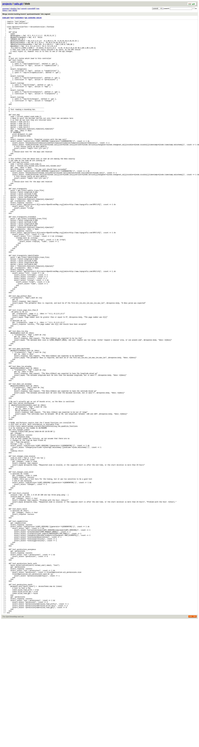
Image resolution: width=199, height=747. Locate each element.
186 (4, 417)
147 (4, 334)
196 (4, 438)
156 (4, 353)
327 (4, 718)
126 (4, 289)
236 (4, 524)
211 (4, 470)
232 (4, 515)
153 (4, 347)
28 (4, 79)
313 (4, 688)
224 (4, 498)
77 (4, 184)
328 (4, 720)
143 (4, 325)
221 (4, 492)
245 (4, 543)
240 (4, 532)
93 (4, 218)
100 (4, 233)
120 (4, 276)
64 (4, 156)
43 (4, 111)
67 (4, 163)
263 (4, 582)
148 (4, 336)
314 (4, 691)
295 (4, 650)
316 (4, 695)
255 (4, 564)
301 (4, 663)
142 (4, 323)
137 (4, 312)
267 (4, 590)
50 (4, 126)
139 (4, 317)
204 (4, 456)
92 (4, 216)
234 (4, 520)
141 (4, 321)
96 (4, 225)
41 (4, 107)
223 (4, 496)
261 (4, 577)
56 (4, 139)
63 (4, 154)
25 (4, 73)
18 (4, 58)
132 (4, 302)
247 (4, 547)
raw (10, 10)
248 (4, 550)
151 (4, 342)
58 (4, 144)
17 (4, 56)
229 (4, 509)
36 (4, 97)
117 (4, 270)
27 (4, 77)
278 (4, 614)
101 (4, 235)
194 (4, 434)
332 (4, 729)
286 (4, 631)
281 (4, 620)
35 (4, 94)
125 (4, 287)
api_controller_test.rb (33, 18)
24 (4, 71)
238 (4, 528)
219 (4, 488)
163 (4, 368)
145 (4, 329)
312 (4, 686)
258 (4, 571)
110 (4, 255)
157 (4, 355)
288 (4, 635)
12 (4, 45)
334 (4, 733)
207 (4, 462)
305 (4, 671)
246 (4, 545)
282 (4, 622)
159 (4, 359)
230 (4, 511)
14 (4, 50)
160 (4, 361)
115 (4, 265)
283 (4, 624)
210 (4, 468)
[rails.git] (5, 18)
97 (4, 227)
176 (4, 396)
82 (4, 195)
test (12, 18)
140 (4, 319)
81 (4, 193)
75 (4, 180)
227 (4, 505)
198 (4, 443)
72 (4, 173)
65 (4, 158)
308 (4, 678)
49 (4, 124)
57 (4, 141)
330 (4, 725)
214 (4, 477)
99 (4, 231)
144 (4, 327)
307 (4, 676)
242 (4, 537)
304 (4, 669)
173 (4, 389)
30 (4, 84)
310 (4, 682)
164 (4, 370)
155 (4, 351)
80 (4, 191)
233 (4, 517)
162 (4, 366)
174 (4, 391)
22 (4, 67)
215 (4, 479)
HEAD (14, 10)
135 (4, 308)
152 (4, 344)
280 (4, 618)
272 (4, 601)
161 (4, 364)
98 (4, 229)
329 (4, 723)
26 (4, 75)
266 (4, 588)
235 (4, 522)
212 (4, 473)
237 (4, 526)
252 (4, 558)
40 (4, 105)
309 (4, 680)
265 (4, 586)
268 (4, 592)
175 (4, 394)
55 (4, 137)
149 (4, 338)
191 (4, 428)
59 (4, 146)
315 (4, 693)
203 (4, 453)
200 (4, 447)
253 (4, 560)
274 (4, 605)
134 (4, 306)
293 (4, 646)
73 (4, 176)
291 (4, 641)
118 (4, 272)
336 (4, 738)
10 (4, 41)
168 (4, 379)
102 (4, 238)
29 (4, 82)
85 (4, 201)
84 (4, 199)
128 (4, 293)
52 (4, 131)
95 (4, 223)
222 (4, 494)
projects (7, 3)
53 (4, 133)
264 (4, 584)
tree (38, 8)
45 (4, 116)
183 (4, 411)
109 (4, 253)
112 (4, 259)
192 (4, 430)
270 (4, 597)
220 (4, 490)
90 (4, 212)
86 (4, 203)
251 (4, 556)
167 (4, 376)
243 (4, 539)
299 (4, 659)
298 (4, 656)
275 (4, 607)
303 (4, 667)
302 (4, 665)
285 (4, 629)
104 (4, 242)
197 (4, 441)
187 (4, 419)
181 (4, 406)
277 (4, 611)
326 (4, 716)
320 (4, 703)
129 (4, 295)
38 (4, 101)
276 (4, 609)
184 (4, 413)
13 (4, 47)
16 (4, 54)
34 (4, 92)
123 (4, 282)
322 (4, 708)
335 (4, 735)
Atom (190, 743)
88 (4, 208)
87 (4, 206)
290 (4, 639)
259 (4, 573)
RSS (194, 743)
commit (23, 8)
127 (4, 291)
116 (4, 267)
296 (4, 652)
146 (4, 332)
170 (4, 383)
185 (4, 415)
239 (4, 530)
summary (5, 8)
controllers (19, 18)
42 (4, 109)
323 (4, 710)
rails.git (18, 3)
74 (4, 178)
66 (4, 161)
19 (4, 60)
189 (4, 423)
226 (4, 503)
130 (4, 297)
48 (4, 122)
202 (4, 451)
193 (4, 432)
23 (4, 69)
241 (4, 535)
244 (4, 541)
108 (4, 250)
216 (4, 481)
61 (4, 150)
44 (4, 114)
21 (4, 64)
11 (4, 43)
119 (4, 274)
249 (4, 552)
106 (4, 246)
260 (4, 575)
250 (4, 554)
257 (4, 569)
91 (4, 214)
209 (4, 466)
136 (4, 310)
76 (4, 182)
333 (4, 731)
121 (4, 278)
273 (4, 603)
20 (4, 62)
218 (4, 485)
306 (4, 673)
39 (4, 103)
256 (4, 567)
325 (4, 714)
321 (4, 706)
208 (4, 464)
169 (4, 381)
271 (4, 599)
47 (4, 120)
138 (4, 314)
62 (4, 152)
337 (4, 740)
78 (4, 186)
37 (4, 99)
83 (4, 197)
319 (4, 701)
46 (4, 118)
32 (4, 88)
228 (4, 507)
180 (4, 404)
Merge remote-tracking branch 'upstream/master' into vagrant (26, 14)
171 (4, 385)
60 (4, 148)
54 (4, 135)
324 (4, 712)
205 (4, 458)
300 (4, 661)
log (19, 8)
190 (4, 426)
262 (4, 579)
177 (4, 398)
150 (4, 340)
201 (4, 449)
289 (4, 637)
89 (4, 210)
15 (4, 52)
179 (4, 402)
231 (4, 513)
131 (4, 300)
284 (4, 626)
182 (4, 409)
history (4, 10)
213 (4, 475)
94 (4, 220)
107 (4, 248)
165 (4, 372)
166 (4, 374)
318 (4, 699)
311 (4, 684)
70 (4, 169)
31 (4, 86)
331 (4, 727)
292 (4, 644)
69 (4, 167)
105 (4, 244)
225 (4, 500)
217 (4, 483)
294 (4, 648)
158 (4, 357)
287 (4, 633)
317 (4, 697)
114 (4, 263)
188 (4, 421)
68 (4, 165)
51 (4, 129)
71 (4, 171)
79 (4, 188)
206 (4, 460)
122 (4, 280)
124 (4, 285)
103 (4, 240)
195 (4, 436)
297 (4, 654)
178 (4, 400)
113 (4, 261)
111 (4, 257)
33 (4, 90)
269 (4, 594)
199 (4, 445)
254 (4, 562)
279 (4, 616)
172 (4, 387)
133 (4, 304)
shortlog (13, 8)
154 (4, 349)
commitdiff (31, 8)
